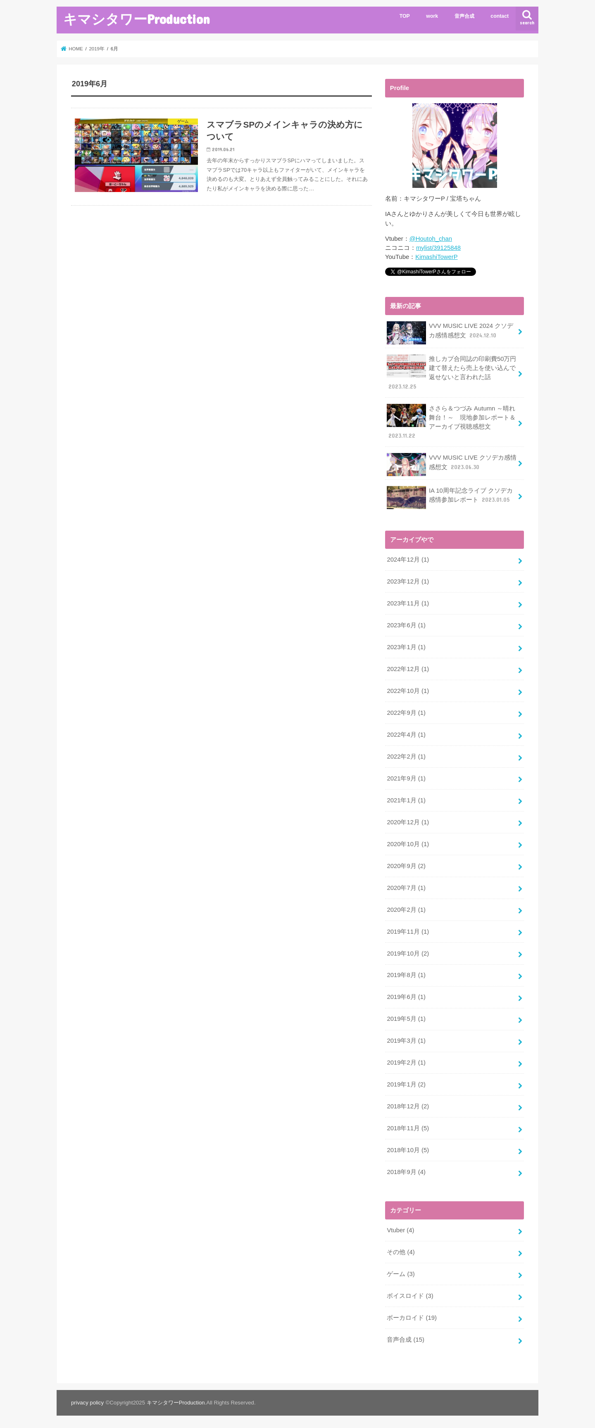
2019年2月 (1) (406, 1061)
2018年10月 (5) (408, 1149)
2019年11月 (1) (408, 930)
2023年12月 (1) (408, 581)
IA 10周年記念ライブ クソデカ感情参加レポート (449, 497)
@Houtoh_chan (430, 238)
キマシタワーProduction (136, 19)
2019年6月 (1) (406, 996)
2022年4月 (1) (406, 734)
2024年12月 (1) (408, 559)
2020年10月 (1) (408, 843)
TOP (405, 16)
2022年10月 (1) (408, 690)
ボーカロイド (412, 1316)
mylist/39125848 (438, 247)
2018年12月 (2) (408, 1105)
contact (499, 16)
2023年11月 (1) (408, 603)
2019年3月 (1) (406, 1040)
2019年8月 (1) (406, 974)
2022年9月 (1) (406, 712)
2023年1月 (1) (406, 646)
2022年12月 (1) (408, 668)
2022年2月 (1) (406, 755)
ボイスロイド (410, 1294)
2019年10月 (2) (408, 952)
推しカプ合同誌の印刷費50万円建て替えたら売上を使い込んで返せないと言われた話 (451, 372)
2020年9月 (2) (406, 865)
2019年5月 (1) (406, 1018)
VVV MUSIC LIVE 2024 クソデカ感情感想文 (450, 332)
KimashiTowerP (436, 257)
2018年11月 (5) (408, 1127)
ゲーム (400, 1272)
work (432, 16)
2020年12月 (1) (408, 821)
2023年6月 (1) (406, 624)
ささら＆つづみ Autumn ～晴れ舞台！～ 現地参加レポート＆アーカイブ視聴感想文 (451, 421)
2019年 (97, 48)
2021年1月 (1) (406, 799)
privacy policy (87, 1401)
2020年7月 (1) (406, 887)
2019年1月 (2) (406, 1083)
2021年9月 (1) (406, 777)
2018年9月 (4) (406, 1170)
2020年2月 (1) (406, 909)
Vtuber (400, 1229)
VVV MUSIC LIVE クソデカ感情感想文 (451, 464)
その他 (400, 1251)
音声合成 (464, 16)
